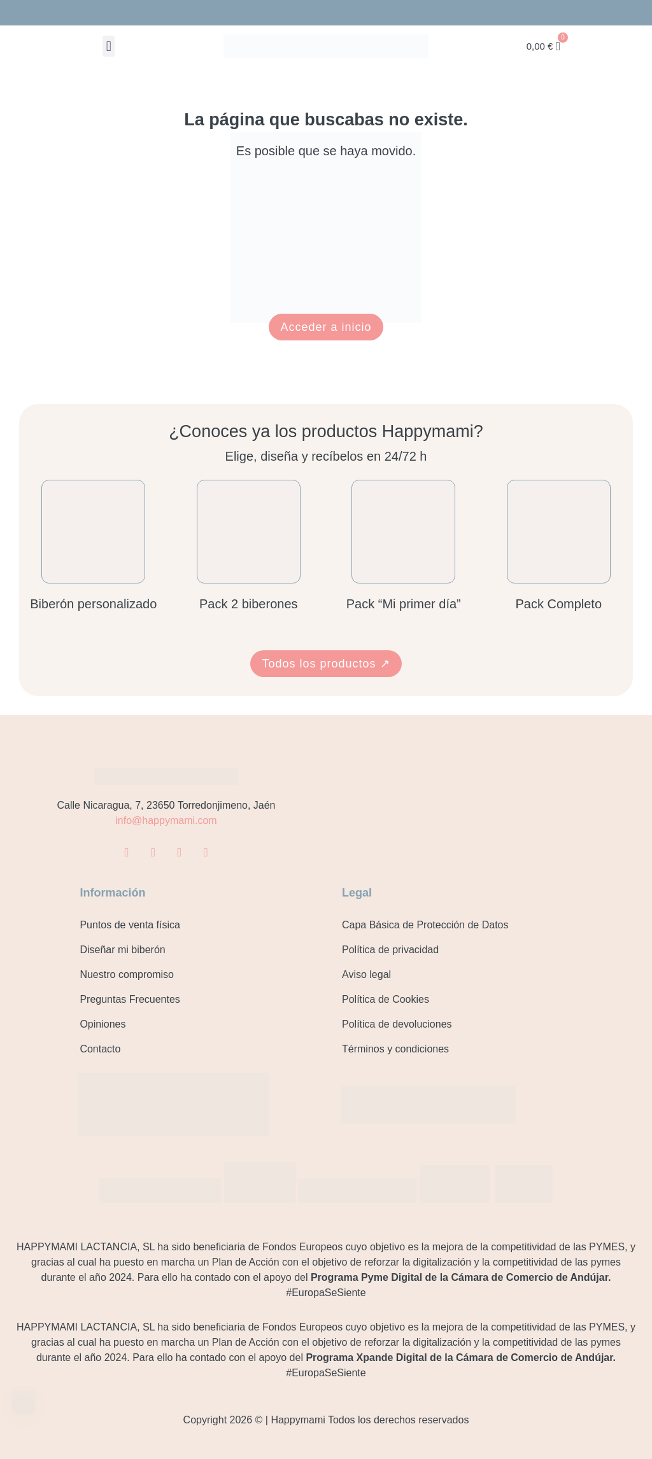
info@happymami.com (165, 820)
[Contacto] (24, 1403)
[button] (109, 46)
